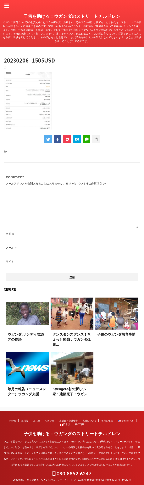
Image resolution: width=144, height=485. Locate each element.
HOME (12, 420)
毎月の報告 (107, 420)
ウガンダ (49, 420)
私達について (90, 420)
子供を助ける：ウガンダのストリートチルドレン (72, 16)
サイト (10, 261)
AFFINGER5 (124, 479)
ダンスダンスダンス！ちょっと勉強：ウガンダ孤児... (72, 339)
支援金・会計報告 (68, 420)
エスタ (36, 420)
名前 (10, 233)
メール (11, 247)
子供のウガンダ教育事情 (116, 334)
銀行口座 (79, 424)
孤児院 (24, 420)
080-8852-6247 (72, 473)
